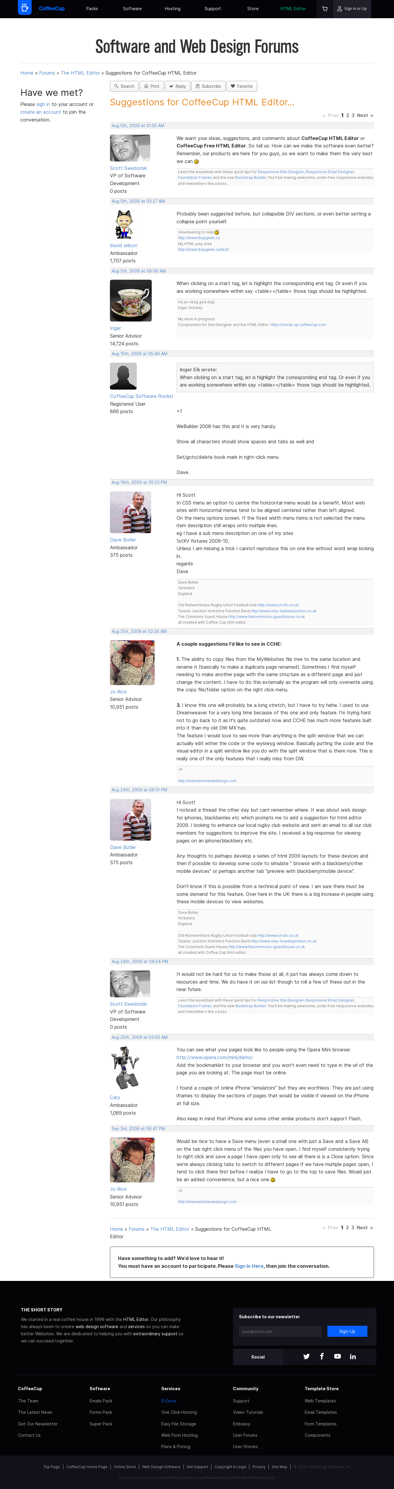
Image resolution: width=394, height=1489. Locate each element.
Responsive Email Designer (330, 172)
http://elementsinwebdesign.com (207, 781)
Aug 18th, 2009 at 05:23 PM (139, 482)
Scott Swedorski (128, 168)
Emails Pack (101, 1400)
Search (124, 86)
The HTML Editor (80, 73)
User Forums (245, 1435)
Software (132, 8)
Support (213, 8)
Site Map (279, 1467)
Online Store (125, 1467)
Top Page (51, 1467)
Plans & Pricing (175, 1446)
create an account (40, 112)
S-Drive (168, 1400)
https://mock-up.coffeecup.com (298, 324)
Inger (115, 328)
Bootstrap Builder (250, 177)
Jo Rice (118, 692)
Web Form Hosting (179, 1435)
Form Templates (321, 1423)
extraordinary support (155, 1333)
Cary (115, 1097)
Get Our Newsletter (38, 1423)
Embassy (241, 1423)
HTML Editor (293, 8)
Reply (177, 86)
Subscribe (208, 86)
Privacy (259, 1467)
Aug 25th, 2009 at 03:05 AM (140, 1037)
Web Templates (320, 1400)
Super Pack (101, 1423)
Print (152, 86)
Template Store (322, 1388)
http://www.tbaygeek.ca (199, 238)
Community (245, 1388)
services (136, 1326)
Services (170, 1388)
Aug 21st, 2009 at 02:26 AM (139, 631)
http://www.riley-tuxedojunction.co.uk (284, 611)
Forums (47, 73)
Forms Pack (101, 1412)
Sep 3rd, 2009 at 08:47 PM (138, 1128)
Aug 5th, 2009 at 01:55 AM (138, 125)
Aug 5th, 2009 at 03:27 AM (138, 201)
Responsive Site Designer (281, 172)
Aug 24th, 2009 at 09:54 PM (140, 961)
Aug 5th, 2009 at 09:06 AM (139, 271)
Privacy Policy (217, 1478)
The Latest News (35, 1412)
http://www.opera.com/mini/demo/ (215, 1057)
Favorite (242, 86)
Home (26, 73)
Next (362, 115)
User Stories (245, 1446)
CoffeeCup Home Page (87, 1467)
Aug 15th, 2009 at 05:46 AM (139, 353)
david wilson (123, 245)
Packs (92, 8)
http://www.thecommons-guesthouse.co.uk (267, 616)
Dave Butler (123, 540)
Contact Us (29, 1435)
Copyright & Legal (230, 1467)
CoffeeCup (30, 1388)
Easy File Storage (178, 1423)
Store (253, 8)
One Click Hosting (179, 1412)
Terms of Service (251, 1478)
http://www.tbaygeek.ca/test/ (203, 249)
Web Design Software (161, 1467)
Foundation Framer (194, 177)
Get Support (197, 1467)
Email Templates (321, 1412)
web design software (97, 1326)
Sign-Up (347, 1331)
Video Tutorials (248, 1412)
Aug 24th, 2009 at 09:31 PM (139, 789)
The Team (28, 1400)
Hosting (172, 8)
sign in (44, 104)
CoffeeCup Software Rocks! (141, 396)
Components (317, 1435)
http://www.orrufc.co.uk (278, 605)
